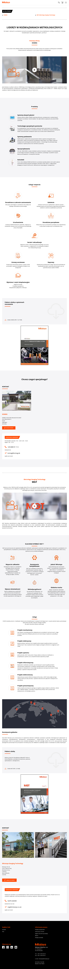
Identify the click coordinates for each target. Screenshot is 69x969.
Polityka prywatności (40, 929)
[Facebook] (3, 948)
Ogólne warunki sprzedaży (41, 933)
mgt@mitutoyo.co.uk (14, 907)
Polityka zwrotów (39, 937)
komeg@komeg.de (14, 453)
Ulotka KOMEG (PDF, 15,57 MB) (13, 320)
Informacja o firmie (39, 931)
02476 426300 (12, 901)
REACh (36, 935)
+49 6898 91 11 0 (13, 447)
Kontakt (4, 929)
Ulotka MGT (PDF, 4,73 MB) (12, 768)
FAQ (3, 931)
